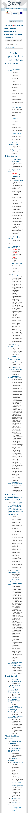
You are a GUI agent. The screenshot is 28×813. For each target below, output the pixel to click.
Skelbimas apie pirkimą (11, 44)
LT (22, 17)
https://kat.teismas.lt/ (17, 782)
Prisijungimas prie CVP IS (16, 21)
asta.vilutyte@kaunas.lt (17, 92)
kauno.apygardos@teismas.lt (18, 778)
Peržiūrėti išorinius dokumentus (13, 40)
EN (20, 17)
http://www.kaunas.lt (17, 101)
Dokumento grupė (10, 47)
